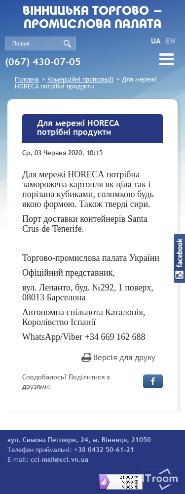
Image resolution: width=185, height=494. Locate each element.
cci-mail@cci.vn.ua (59, 459)
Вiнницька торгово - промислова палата (93, 18)
